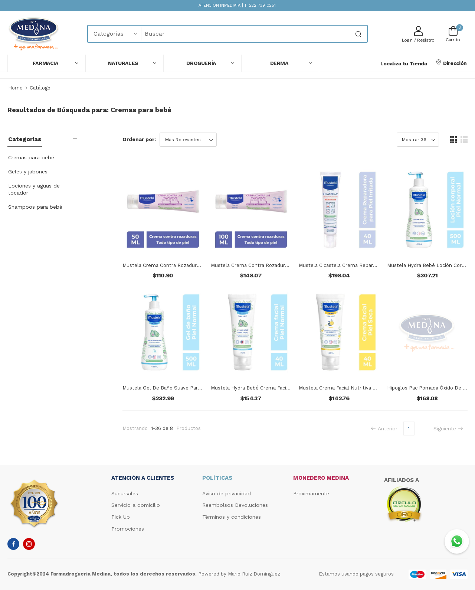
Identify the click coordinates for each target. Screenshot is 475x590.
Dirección (451, 62)
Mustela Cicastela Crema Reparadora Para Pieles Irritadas (367, 265)
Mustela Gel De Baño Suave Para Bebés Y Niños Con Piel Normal (198, 388)
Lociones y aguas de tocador (34, 189)
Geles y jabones (28, 172)
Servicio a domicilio (135, 505)
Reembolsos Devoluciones (235, 505)
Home (15, 88)
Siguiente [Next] (448, 428)
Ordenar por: (139, 139)
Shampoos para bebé (35, 207)
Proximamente (311, 493)
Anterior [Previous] (384, 428)
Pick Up (120, 517)
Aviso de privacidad (226, 493)
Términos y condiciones (231, 517)
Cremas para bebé (31, 157)
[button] (46, 63)
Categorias (24, 139)
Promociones (127, 529)
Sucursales (124, 493)
